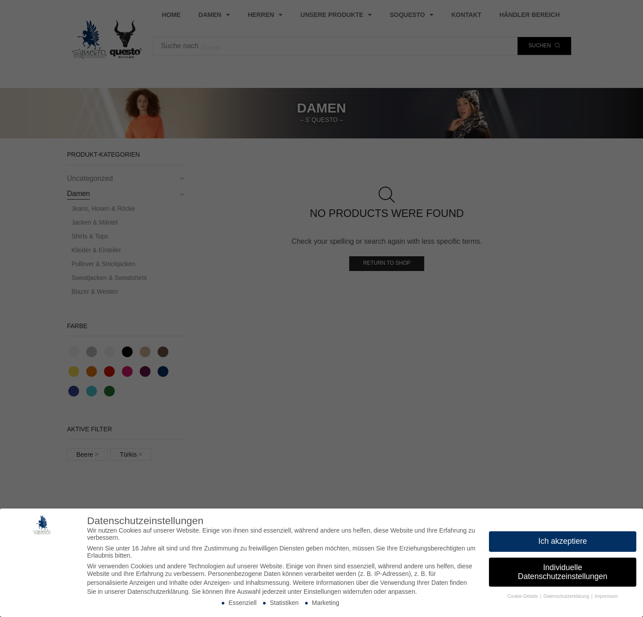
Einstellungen (322, 591)
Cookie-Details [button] (523, 596)
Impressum (606, 596)
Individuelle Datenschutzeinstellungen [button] (562, 572)
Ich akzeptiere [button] (563, 541)
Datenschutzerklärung (157, 591)
